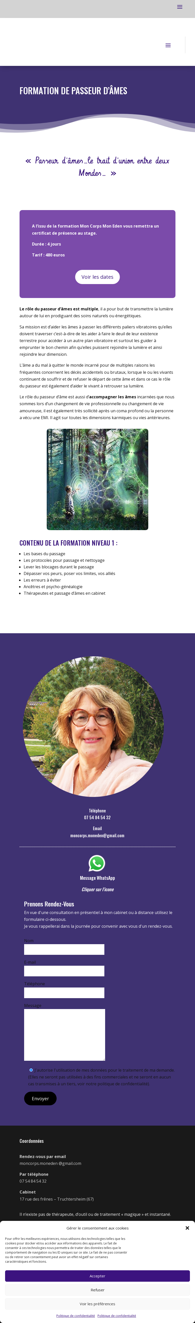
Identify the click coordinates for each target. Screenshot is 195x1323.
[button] (187, 1228)
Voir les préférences (97, 1303)
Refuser (98, 1289)
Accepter (97, 1275)
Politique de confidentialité (75, 1316)
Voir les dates (97, 276)
